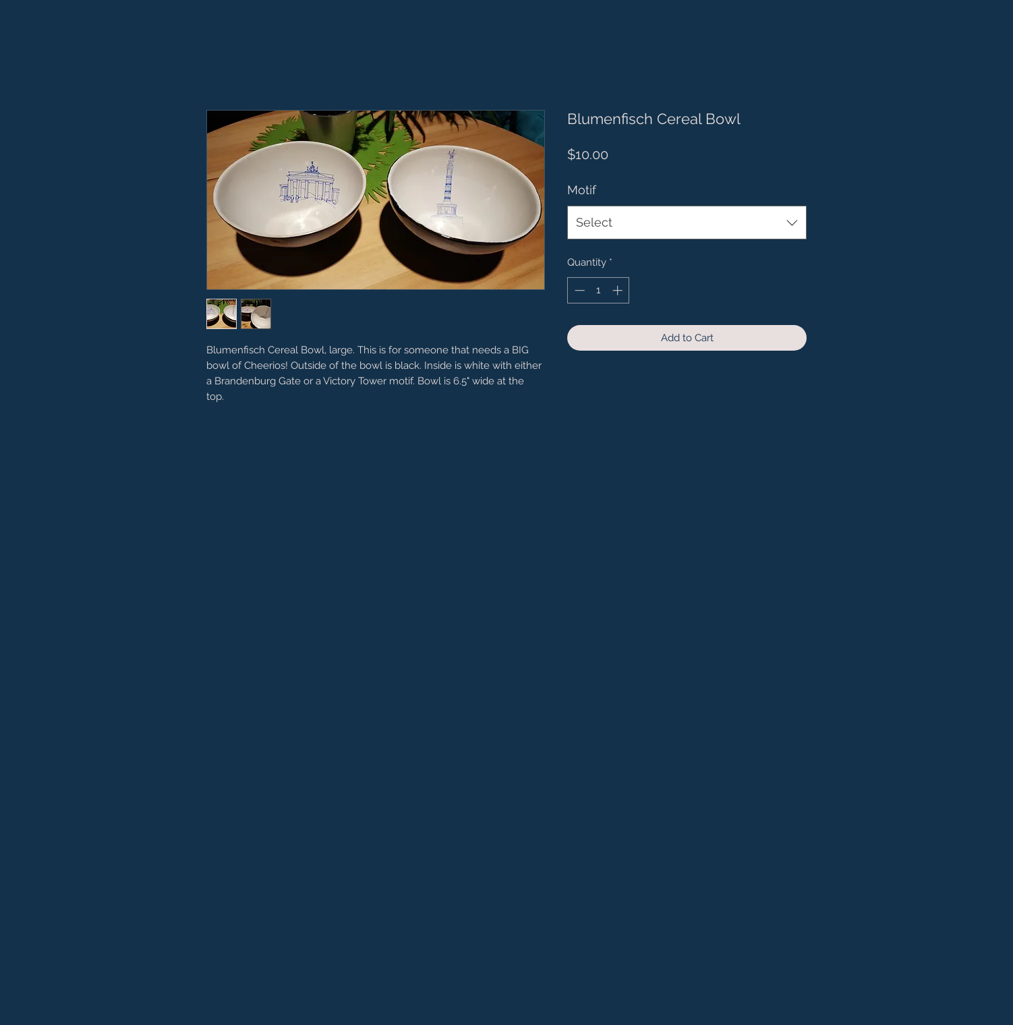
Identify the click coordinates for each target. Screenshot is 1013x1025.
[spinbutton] (598, 290)
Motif (581, 190)
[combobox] (687, 222)
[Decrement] (578, 290)
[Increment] (619, 290)
